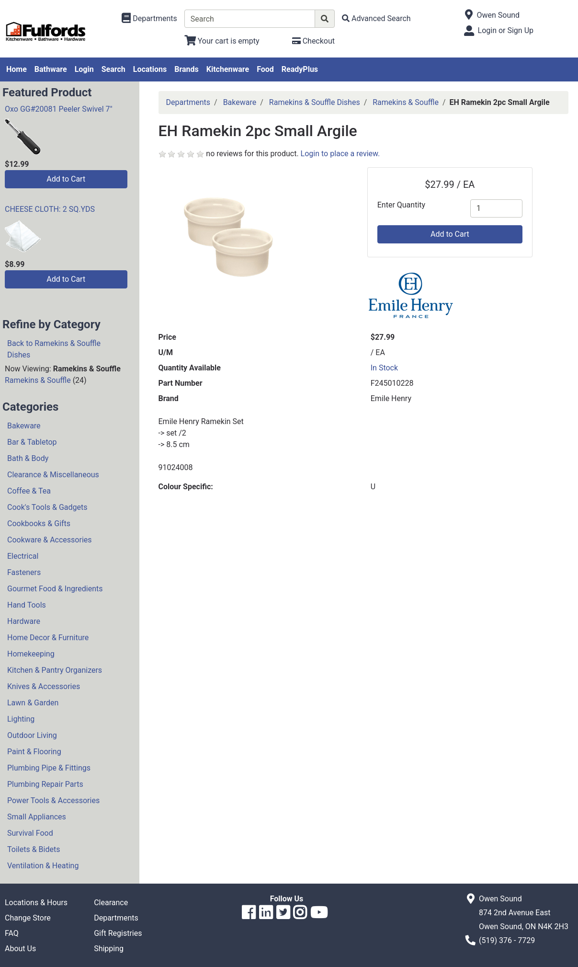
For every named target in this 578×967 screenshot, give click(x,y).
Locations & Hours (36, 902)
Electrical (22, 556)
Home (16, 69)
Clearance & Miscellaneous (53, 474)
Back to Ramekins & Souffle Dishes (54, 349)
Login (84, 69)
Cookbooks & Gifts (38, 523)
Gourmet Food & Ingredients (54, 588)
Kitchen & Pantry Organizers (54, 670)
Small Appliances (36, 816)
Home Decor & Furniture (48, 637)
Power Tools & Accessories (53, 800)
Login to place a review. (340, 153)
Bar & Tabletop (32, 442)
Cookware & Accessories (49, 539)
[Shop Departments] (149, 18)
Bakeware (24, 425)
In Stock (384, 367)
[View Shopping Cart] (222, 41)
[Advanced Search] (376, 18)
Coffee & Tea (29, 490)
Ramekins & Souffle (38, 380)
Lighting (20, 719)
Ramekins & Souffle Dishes (314, 102)
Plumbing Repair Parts (45, 784)
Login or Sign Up (505, 30)
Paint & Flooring (34, 751)
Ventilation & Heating (43, 865)
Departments (188, 102)
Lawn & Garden (32, 702)
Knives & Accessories (43, 686)
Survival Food (30, 833)
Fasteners (24, 572)
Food (265, 69)
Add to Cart (65, 179)
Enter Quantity (401, 204)
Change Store (28, 917)
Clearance (111, 902)
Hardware (23, 621)
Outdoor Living (32, 735)
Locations (150, 69)
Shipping (109, 948)
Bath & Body (27, 458)
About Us (20, 948)
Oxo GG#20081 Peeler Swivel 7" (59, 109)
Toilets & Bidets (33, 849)
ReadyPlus (300, 69)
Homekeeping (31, 653)
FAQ (12, 933)
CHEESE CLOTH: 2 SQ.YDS (50, 209)
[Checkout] (313, 41)
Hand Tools (26, 605)
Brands (186, 69)
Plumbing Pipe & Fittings (49, 767)
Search (113, 69)
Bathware (50, 69)
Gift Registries (118, 933)
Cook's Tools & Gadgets (47, 507)
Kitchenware (227, 69)
